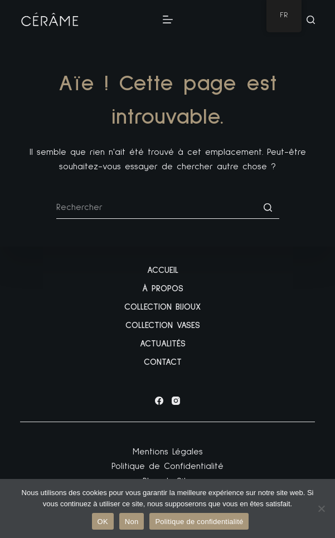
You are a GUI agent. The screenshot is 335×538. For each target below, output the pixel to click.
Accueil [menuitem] (162, 270)
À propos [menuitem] (162, 288)
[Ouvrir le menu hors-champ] (168, 19)
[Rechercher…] (167, 208)
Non (132, 521)
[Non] (321, 508)
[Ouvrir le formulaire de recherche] (311, 20)
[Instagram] (176, 401)
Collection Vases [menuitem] (162, 325)
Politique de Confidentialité (167, 466)
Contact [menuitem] (163, 362)
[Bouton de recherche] (268, 208)
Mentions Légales (168, 451)
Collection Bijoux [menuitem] (162, 306)
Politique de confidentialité (199, 521)
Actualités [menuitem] (163, 343)
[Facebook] (159, 401)
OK (103, 521)
